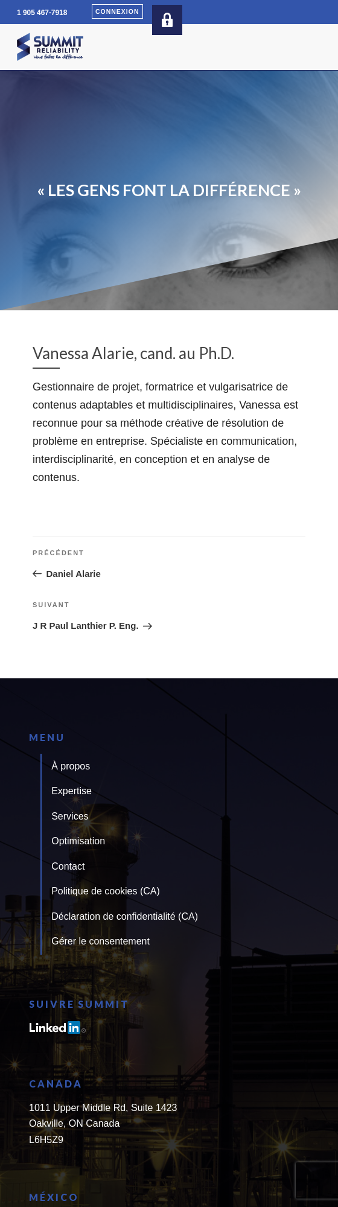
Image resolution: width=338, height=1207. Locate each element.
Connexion (117, 11)
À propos (70, 766)
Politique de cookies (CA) (105, 891)
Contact (67, 866)
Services (69, 816)
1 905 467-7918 (42, 12)
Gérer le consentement (100, 941)
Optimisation (78, 841)
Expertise (71, 791)
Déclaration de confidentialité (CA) (124, 916)
